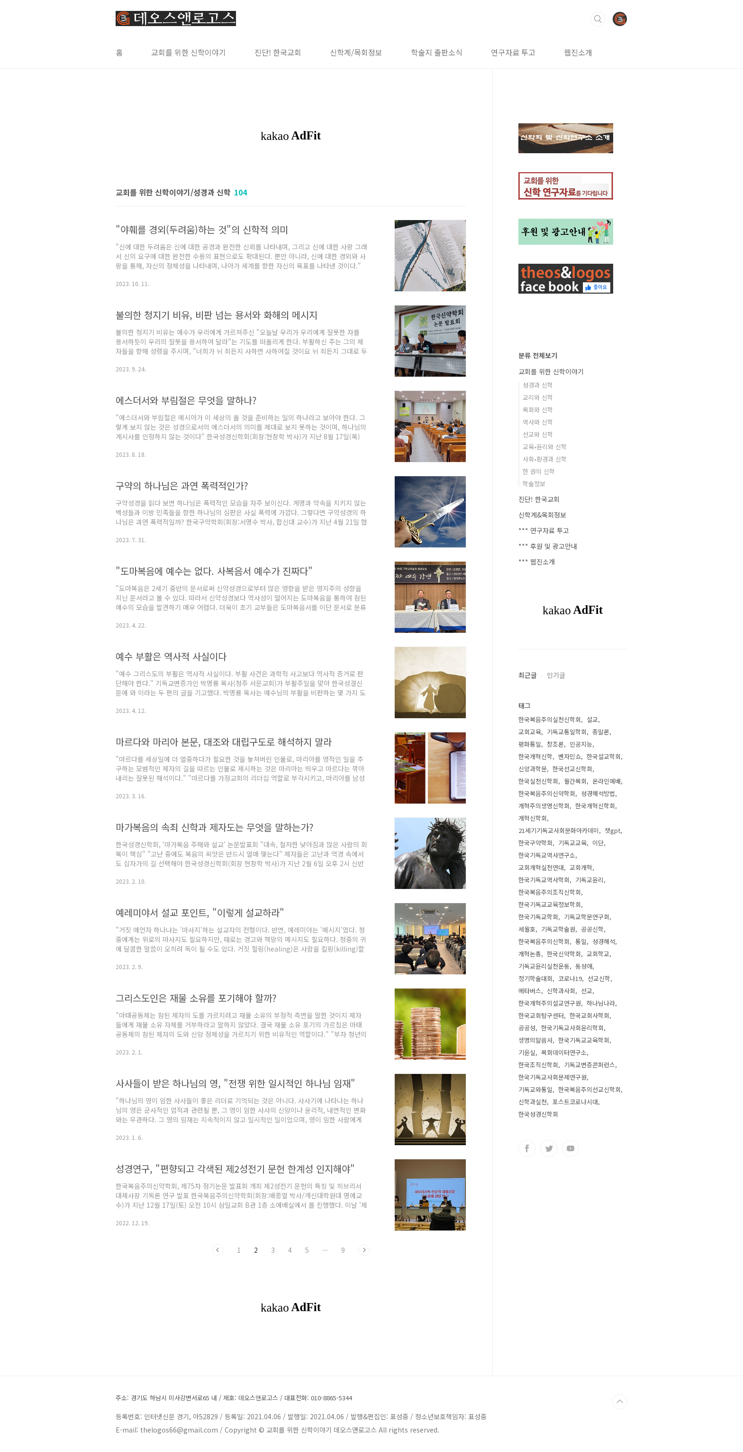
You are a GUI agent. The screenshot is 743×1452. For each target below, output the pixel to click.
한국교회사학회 (589, 1015)
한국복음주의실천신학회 (549, 719)
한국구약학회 (535, 842)
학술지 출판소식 (436, 52)
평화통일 (529, 744)
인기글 (556, 675)
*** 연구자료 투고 (543, 530)
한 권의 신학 (539, 471)
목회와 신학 (538, 409)
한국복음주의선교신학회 (589, 1089)
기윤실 (526, 1052)
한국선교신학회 (572, 768)
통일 (581, 941)
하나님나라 (601, 1003)
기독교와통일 (535, 1089)
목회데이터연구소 (564, 1052)
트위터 (548, 1148)
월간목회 (575, 781)
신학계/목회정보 (356, 52)
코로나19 (570, 978)
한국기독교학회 (538, 916)
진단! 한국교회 (277, 52)
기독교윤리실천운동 (544, 966)
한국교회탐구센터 (541, 1015)
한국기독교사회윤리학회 (572, 1027)
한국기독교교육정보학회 (549, 904)
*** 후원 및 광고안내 (547, 546)
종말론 (600, 731)
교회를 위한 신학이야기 (188, 52)
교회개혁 (581, 867)
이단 (598, 842)
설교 (592, 719)
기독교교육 (572, 842)
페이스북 (526, 1148)
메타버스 (529, 990)
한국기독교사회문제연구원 (552, 1077)
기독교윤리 (589, 879)
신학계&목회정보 (542, 514)
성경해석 (603, 941)
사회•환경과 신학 (545, 458)
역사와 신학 (538, 421)
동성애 (583, 966)
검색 (598, 19)
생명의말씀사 (535, 1040)
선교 (586, 990)
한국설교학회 (604, 756)
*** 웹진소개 (536, 561)
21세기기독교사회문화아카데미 (558, 830)
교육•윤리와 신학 (545, 446)
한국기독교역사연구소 (546, 855)
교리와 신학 (538, 397)
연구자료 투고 (513, 52)
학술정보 (534, 483)
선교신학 (599, 978)
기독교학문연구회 (586, 916)
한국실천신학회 (538, 781)
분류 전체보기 (537, 355)
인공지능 (581, 744)
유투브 (570, 1148)
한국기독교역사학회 (544, 879)
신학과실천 (532, 1101)
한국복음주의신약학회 (546, 793)
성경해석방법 (598, 793)
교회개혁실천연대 (541, 867)
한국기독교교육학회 (583, 1040)
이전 (218, 1250)
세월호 (526, 929)
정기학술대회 (535, 978)
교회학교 (598, 953)
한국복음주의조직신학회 (549, 892)
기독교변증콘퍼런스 (589, 1064)
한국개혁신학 (535, 756)
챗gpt (612, 830)
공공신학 (592, 929)
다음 (364, 1250)
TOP (619, 1401)
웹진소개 (578, 52)
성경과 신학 (538, 384)
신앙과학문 (532, 768)
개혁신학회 (532, 818)
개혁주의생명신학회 (544, 805)
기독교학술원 (558, 929)
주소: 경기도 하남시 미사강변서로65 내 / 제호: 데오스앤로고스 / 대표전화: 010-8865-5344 (234, 1398)
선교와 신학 (538, 434)
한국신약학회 (564, 953)
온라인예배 (606, 781)
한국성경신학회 (538, 1114)
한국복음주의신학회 (544, 941)
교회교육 (529, 731)
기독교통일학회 (567, 731)
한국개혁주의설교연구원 (549, 1003)
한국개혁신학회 (595, 805)
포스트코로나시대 (575, 1101)
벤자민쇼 (569, 756)
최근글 (527, 675)
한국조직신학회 (538, 1064)
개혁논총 (529, 953)
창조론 (555, 744)
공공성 (526, 1027)
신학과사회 (561, 990)
